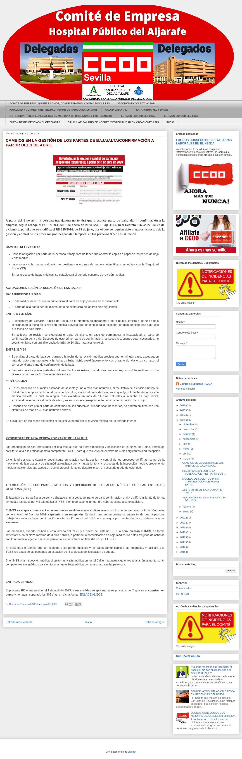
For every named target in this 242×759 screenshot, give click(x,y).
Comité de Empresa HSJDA (196, 383)
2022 (183, 517)
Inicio (88, 622)
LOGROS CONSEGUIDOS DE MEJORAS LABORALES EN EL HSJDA (204, 141)
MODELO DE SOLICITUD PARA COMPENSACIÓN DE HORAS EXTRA (200, 481)
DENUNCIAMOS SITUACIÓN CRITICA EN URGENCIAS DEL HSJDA (213, 693)
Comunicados (183, 588)
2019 (183, 532)
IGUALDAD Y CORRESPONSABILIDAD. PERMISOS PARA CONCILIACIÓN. (54, 109)
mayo (186, 448)
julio (185, 443)
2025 (183, 410)
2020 (183, 527)
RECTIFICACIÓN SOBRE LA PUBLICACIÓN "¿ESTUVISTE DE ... (204, 472)
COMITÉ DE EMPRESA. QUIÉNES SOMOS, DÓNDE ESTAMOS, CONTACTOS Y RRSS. (60, 103)
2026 (183, 405)
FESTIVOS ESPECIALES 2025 (137, 116)
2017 (183, 542)
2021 (183, 522)
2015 (183, 551)
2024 (183, 415)
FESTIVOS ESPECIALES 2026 (180, 116)
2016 (183, 547)
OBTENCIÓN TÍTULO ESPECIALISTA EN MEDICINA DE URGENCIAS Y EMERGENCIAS (61, 116)
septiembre (189, 438)
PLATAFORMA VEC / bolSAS (152, 109)
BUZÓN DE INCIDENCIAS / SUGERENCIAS (35, 122)
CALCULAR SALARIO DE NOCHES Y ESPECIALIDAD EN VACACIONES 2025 (113, 122)
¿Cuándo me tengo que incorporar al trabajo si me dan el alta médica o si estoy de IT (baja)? (211, 669)
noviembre (189, 429)
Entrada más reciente (19, 622)
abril (185, 453)
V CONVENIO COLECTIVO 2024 (137, 103)
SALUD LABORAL (116, 109)
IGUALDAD (182, 594)
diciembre (188, 424)
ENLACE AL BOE (91, 594)
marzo (187, 458)
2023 (183, 420)
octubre (187, 434)
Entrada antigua (155, 622)
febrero (187, 506)
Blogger (132, 751)
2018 (183, 537)
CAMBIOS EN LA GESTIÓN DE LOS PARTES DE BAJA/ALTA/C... (203, 464)
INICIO (170, 122)
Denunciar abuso (188, 656)
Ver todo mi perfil (185, 388)
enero (186, 511)
